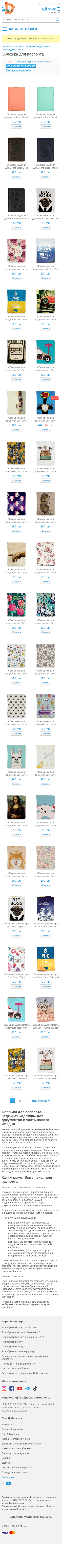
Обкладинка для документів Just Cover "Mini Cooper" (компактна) (45, 319)
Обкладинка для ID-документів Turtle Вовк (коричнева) (16, 168)
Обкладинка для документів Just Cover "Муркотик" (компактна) (45, 825)
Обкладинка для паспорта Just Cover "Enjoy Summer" (16, 977)
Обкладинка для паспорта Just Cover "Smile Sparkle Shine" (45, 1028)
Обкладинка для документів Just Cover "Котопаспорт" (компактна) (45, 724)
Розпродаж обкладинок (18, 70)
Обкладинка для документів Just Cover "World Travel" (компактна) (46, 471)
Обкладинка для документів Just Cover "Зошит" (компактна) (16, 674)
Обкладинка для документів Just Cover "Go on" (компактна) (45, 269)
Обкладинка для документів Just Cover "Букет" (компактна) (45, 572)
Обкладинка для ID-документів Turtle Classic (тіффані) (45, 117)
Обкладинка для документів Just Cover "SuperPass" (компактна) (45, 421)
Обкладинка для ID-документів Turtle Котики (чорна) (16, 218)
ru (3, 1483)
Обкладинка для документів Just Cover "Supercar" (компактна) (16, 421)
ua (8, 1483)
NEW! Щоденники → (31, 38)
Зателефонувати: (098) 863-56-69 (31, 1516)
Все (10, 61)
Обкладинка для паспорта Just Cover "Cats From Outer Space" (45, 926)
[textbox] (29, 20)
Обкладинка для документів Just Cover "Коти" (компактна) (16, 724)
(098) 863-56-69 (47, 4)
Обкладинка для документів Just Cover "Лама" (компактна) (16, 775)
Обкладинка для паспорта (21, 66)
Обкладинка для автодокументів (33, 61)
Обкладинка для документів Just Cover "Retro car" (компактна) (45, 370)
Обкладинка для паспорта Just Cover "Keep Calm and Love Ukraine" (45, 977)
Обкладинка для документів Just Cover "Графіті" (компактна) (45, 623)
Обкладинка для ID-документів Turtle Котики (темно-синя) (45, 168)
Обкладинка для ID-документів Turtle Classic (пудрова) (16, 117)
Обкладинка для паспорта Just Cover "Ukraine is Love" (16, 1078)
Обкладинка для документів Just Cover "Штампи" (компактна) (45, 876)
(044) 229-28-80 (19, 1500)
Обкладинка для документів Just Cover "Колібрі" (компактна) (45, 674)
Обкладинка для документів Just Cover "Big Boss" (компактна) (45, 218)
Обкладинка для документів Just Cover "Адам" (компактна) (16, 572)
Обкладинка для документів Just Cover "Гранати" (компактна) (16, 623)
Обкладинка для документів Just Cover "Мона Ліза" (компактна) (16, 825)
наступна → (41, 1100)
